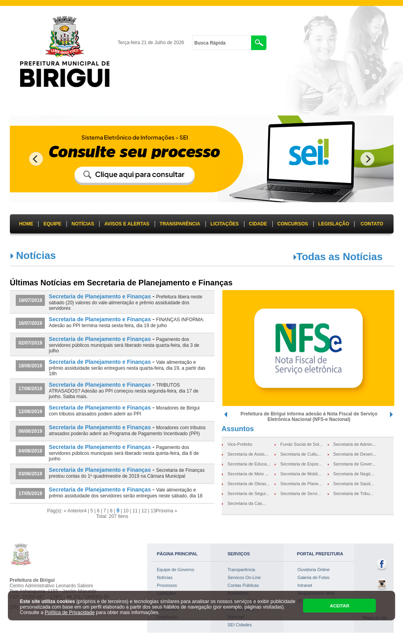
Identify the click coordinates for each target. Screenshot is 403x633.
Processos (167, 585)
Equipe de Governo (175, 569)
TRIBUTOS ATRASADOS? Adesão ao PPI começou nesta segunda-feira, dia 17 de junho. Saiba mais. (123, 390)
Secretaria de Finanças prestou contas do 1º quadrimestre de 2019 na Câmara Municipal (127, 473)
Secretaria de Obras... (248, 483)
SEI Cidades (239, 624)
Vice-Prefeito (239, 444)
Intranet (305, 585)
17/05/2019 (30, 493)
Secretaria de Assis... (247, 454)
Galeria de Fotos (313, 577)
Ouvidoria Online (314, 569)
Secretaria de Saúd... (353, 483)
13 (153, 511)
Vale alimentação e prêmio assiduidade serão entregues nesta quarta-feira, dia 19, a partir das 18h (127, 367)
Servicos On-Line (244, 577)
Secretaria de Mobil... (300, 473)
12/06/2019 (30, 411)
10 (125, 511)
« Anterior (74, 511)
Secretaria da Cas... (246, 503)
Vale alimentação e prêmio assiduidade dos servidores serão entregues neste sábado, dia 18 (125, 493)
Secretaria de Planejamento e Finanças (100, 296)
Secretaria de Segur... (248, 493)
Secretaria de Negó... (353, 473)
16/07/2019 (30, 323)
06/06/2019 (30, 431)
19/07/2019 (30, 300)
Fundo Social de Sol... (301, 444)
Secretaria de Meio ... (248, 473)
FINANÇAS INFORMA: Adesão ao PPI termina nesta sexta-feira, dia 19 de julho (126, 322)
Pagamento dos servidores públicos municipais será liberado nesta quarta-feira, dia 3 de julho (124, 345)
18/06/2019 (30, 366)
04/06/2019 (30, 451)
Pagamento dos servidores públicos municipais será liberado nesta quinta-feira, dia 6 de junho (124, 453)
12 (144, 511)
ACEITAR (339, 605)
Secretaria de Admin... (354, 444)
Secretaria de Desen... (354, 454)
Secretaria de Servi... (300, 493)
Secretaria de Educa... (248, 464)
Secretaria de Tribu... (353, 493)
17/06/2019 (30, 388)
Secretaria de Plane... (301, 483)
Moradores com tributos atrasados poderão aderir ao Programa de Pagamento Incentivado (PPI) (127, 430)
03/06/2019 (30, 474)
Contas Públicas (243, 585)
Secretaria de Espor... (301, 464)
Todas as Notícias (339, 257)
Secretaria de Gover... (354, 464)
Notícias (165, 577)
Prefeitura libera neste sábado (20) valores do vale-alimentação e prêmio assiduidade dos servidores (125, 302)
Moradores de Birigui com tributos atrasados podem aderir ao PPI (124, 411)
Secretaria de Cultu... (300, 454)
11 (134, 511)
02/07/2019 (30, 343)
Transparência (241, 569)
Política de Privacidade (70, 612)
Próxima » (166, 511)
